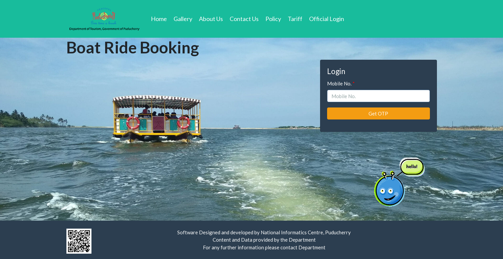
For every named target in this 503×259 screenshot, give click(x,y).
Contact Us (244, 18)
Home (160, 18)
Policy (273, 18)
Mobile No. (339, 83)
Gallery (183, 18)
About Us (211, 18)
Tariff (295, 18)
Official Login (326, 18)
